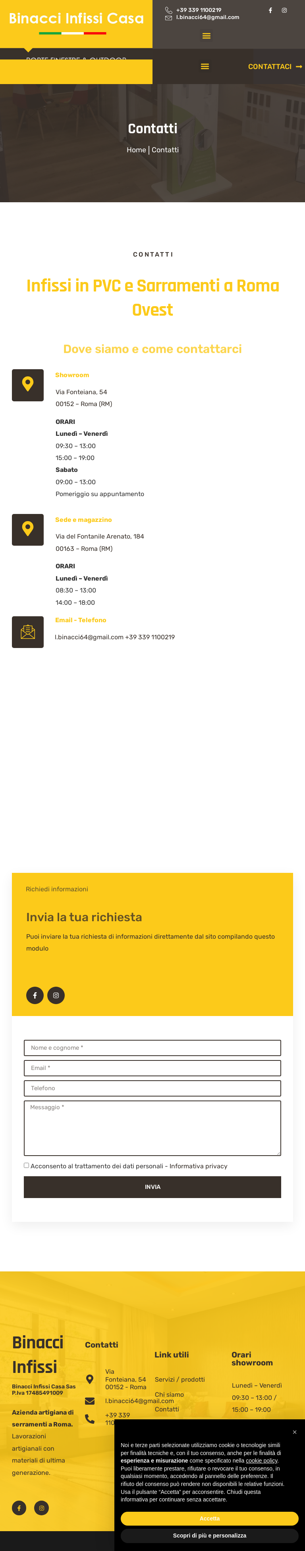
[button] (206, 35)
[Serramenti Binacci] (152, 812)
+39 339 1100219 (150, 637)
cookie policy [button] (261, 1460)
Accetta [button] (210, 1518)
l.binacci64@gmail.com (89, 637)
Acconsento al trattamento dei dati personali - (129, 1166)
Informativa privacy (199, 1166)
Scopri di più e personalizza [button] (209, 1535)
